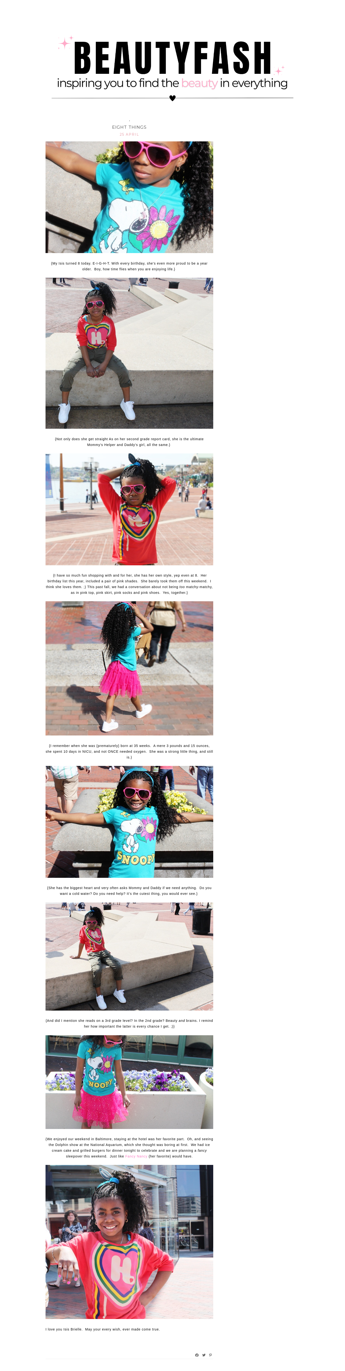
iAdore (139, 119)
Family (121, 119)
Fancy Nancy (136, 1156)
